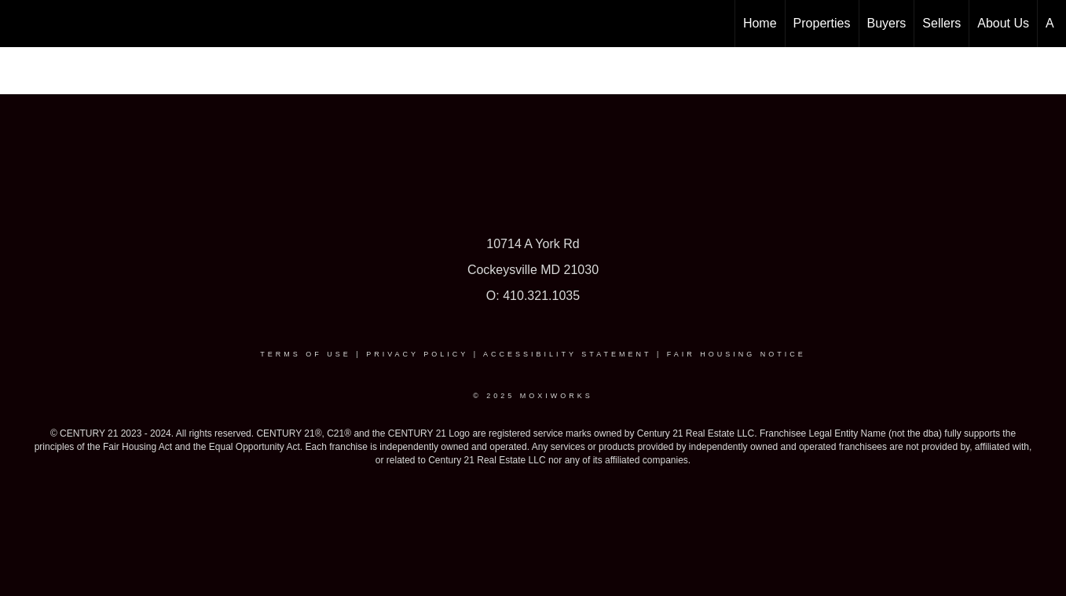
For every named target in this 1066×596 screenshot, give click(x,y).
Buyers (887, 23)
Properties (822, 23)
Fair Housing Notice (736, 354)
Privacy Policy (417, 354)
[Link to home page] (20, 23)
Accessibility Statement (567, 354)
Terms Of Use (305, 354)
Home (760, 23)
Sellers (941, 23)
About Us (1003, 23)
